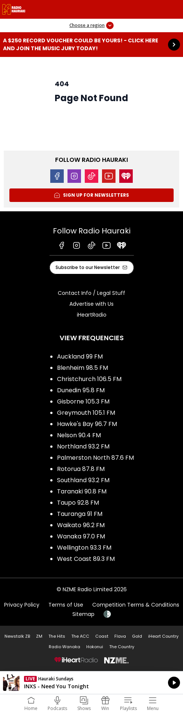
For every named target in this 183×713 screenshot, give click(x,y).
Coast (101, 636)
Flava (120, 636)
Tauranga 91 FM (79, 514)
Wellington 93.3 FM (84, 547)
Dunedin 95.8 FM (81, 390)
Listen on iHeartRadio (91, 682)
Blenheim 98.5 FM (82, 367)
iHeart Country (163, 636)
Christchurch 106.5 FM (89, 379)
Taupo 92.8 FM (78, 502)
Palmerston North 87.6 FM (95, 457)
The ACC (80, 636)
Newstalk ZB (17, 636)
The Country (121, 647)
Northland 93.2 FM (83, 446)
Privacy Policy (21, 604)
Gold (137, 636)
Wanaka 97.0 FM (81, 536)
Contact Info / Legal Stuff (91, 293)
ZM (39, 636)
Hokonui (94, 647)
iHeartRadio (91, 314)
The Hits (56, 636)
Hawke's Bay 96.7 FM (87, 424)
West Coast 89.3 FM (86, 559)
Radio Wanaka (64, 647)
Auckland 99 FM (80, 356)
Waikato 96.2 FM (81, 525)
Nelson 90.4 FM (79, 435)
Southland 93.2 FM (83, 480)
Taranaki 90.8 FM (81, 491)
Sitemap (83, 614)
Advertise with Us (91, 304)
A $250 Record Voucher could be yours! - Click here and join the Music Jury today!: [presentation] (91, 44)
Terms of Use (65, 604)
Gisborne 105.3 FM (83, 401)
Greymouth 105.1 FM (86, 412)
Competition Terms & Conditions (135, 604)
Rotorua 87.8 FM (81, 469)
